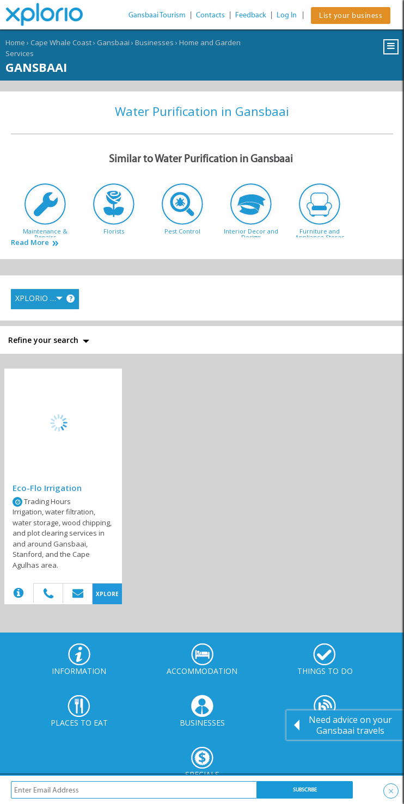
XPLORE (107, 594)
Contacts (210, 15)
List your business (350, 15)
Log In (287, 15)
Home (15, 42)
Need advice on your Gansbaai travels (350, 725)
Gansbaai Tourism (157, 15)
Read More (30, 242)
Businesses (154, 42)
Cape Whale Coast (60, 42)
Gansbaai (113, 42)
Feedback (250, 15)
